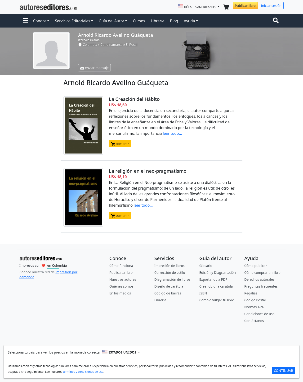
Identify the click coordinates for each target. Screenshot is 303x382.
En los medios (120, 293)
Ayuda (189, 20)
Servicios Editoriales (72, 20)
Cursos (139, 20)
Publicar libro (245, 5)
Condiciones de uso (259, 314)
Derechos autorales (259, 279)
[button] (25, 21)
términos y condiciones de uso (83, 372)
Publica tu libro (121, 272)
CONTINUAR (283, 370)
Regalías (250, 293)
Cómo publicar (255, 265)
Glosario (205, 265)
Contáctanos (254, 320)
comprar (120, 143)
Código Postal (255, 300)
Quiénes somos (121, 286)
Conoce (39, 20)
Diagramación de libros (172, 279)
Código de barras (167, 293)
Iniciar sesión (271, 5)
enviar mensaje (94, 67)
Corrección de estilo (169, 272)
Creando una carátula (216, 286)
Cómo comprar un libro (262, 272)
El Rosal (131, 44)
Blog (174, 20)
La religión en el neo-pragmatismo (148, 171)
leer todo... (172, 133)
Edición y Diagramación (217, 272)
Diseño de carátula (168, 286)
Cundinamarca (111, 44)
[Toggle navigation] (277, 21)
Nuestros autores (122, 279)
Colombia (90, 44)
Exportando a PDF (213, 279)
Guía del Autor (111, 20)
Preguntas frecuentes (261, 286)
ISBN (203, 293)
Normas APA (254, 307)
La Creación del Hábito (134, 99)
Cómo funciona (121, 265)
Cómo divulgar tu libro (216, 300)
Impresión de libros (169, 265)
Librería (157, 20)
